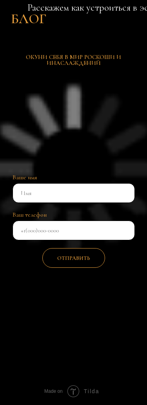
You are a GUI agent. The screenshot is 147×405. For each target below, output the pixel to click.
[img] (87, 327)
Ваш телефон (30, 215)
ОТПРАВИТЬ (73, 258)
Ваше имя (25, 177)
